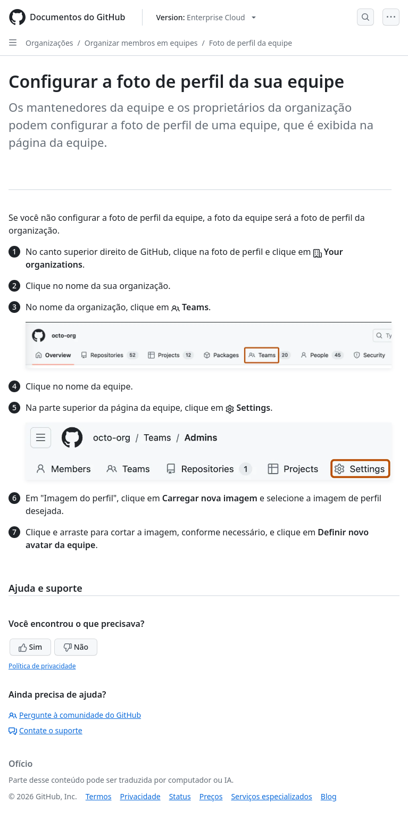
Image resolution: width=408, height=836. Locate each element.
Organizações (49, 43)
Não (75, 647)
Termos (99, 796)
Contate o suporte (45, 730)
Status (180, 796)
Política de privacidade (42, 666)
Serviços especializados (271, 796)
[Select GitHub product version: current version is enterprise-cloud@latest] (205, 17)
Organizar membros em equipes (141, 43)
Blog (329, 796)
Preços (211, 796)
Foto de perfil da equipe (250, 43)
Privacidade (140, 796)
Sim (30, 647)
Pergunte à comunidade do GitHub (75, 715)
